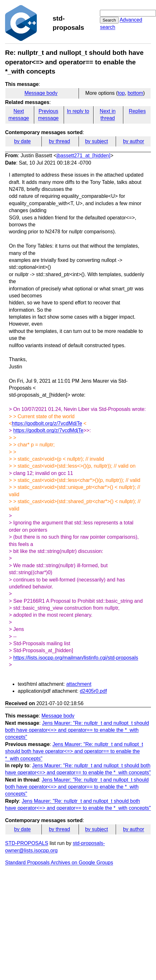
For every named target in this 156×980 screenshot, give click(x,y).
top (121, 93)
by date (22, 141)
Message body (40, 93)
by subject (96, 141)
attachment (78, 684)
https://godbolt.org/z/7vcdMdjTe (47, 423)
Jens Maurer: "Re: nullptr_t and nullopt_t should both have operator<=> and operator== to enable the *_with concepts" (77, 730)
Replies (137, 111)
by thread (59, 141)
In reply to (78, 111)
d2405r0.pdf (93, 691)
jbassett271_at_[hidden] (83, 155)
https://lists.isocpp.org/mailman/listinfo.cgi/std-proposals (75, 657)
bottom (135, 93)
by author (133, 141)
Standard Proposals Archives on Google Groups (59, 862)
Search (109, 20)
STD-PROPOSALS (26, 843)
